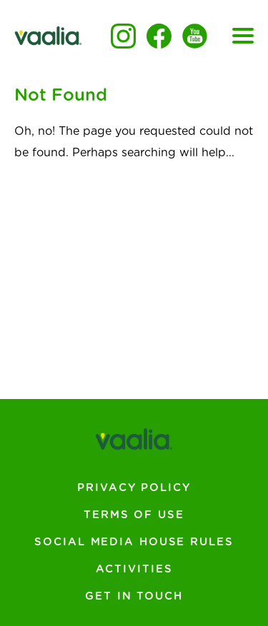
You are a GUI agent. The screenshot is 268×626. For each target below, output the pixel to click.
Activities (134, 569)
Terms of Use (134, 515)
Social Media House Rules (133, 542)
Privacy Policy (133, 488)
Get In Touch (134, 596)
